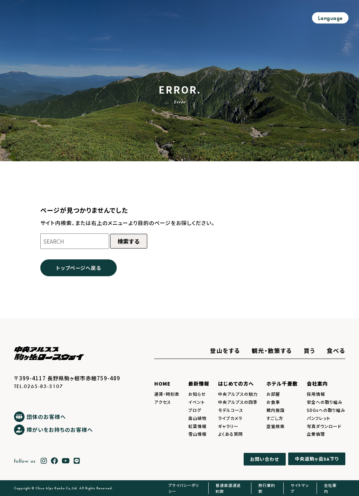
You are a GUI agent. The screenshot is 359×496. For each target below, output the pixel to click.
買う (309, 350)
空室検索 (275, 426)
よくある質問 (230, 434)
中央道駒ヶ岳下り (317, 459)
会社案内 (317, 383)
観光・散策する (272, 350)
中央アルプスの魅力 (238, 394)
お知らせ (197, 394)
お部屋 (273, 394)
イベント (196, 402)
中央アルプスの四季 (238, 402)
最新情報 (198, 383)
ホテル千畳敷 (282, 383)
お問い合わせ (264, 459)
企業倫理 (316, 434)
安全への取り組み (325, 402)
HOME (162, 383)
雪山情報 (197, 434)
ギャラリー (228, 426)
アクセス (162, 402)
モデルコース (230, 410)
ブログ (194, 410)
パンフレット (318, 418)
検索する (128, 241)
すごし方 (274, 418)
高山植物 (197, 418)
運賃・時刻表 (167, 394)
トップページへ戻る (78, 267)
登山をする (225, 350)
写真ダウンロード (324, 426)
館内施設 (275, 410)
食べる (336, 350)
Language (330, 18)
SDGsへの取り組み (326, 410)
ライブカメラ (230, 418)
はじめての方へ (236, 383)
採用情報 (316, 394)
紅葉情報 (197, 426)
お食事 (273, 402)
